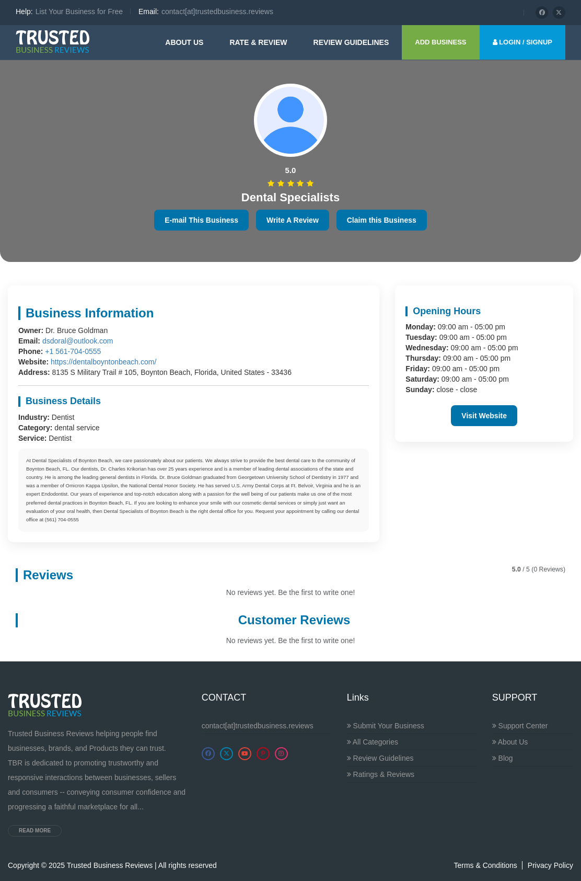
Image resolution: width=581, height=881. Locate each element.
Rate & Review (258, 42)
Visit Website (484, 415)
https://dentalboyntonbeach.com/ (103, 362)
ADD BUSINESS (440, 42)
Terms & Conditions (485, 865)
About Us (184, 42)
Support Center (520, 726)
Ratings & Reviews (380, 774)
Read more (35, 830)
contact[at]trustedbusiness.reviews (257, 726)
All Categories (372, 742)
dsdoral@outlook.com (77, 341)
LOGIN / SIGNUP (522, 42)
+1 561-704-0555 (73, 351)
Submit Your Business (385, 726)
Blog (502, 758)
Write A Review (292, 220)
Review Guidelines (380, 758)
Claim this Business (381, 220)
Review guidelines (351, 42)
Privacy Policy (550, 865)
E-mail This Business (201, 220)
